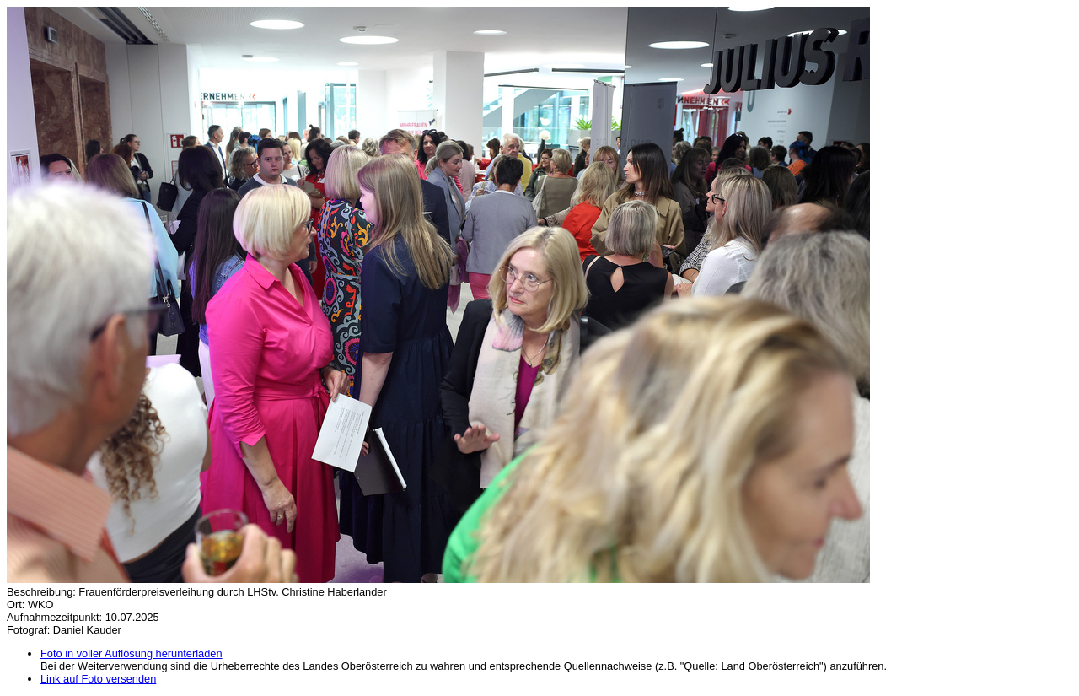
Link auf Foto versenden (98, 678)
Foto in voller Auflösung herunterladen (131, 653)
